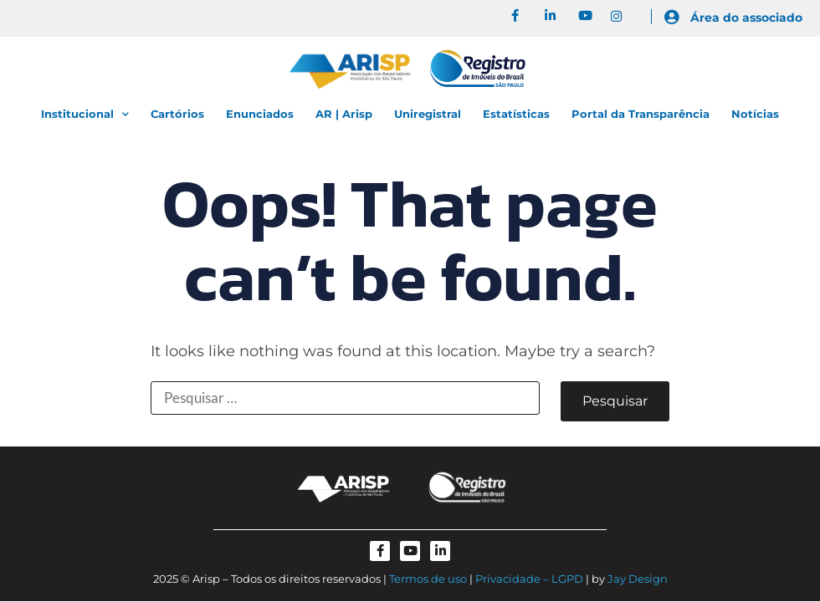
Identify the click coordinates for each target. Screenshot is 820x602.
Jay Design (637, 578)
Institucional (85, 114)
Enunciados (260, 113)
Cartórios (177, 113)
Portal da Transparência (640, 113)
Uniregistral (427, 113)
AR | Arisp (343, 113)
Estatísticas (516, 113)
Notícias (755, 113)
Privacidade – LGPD (529, 578)
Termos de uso (428, 578)
